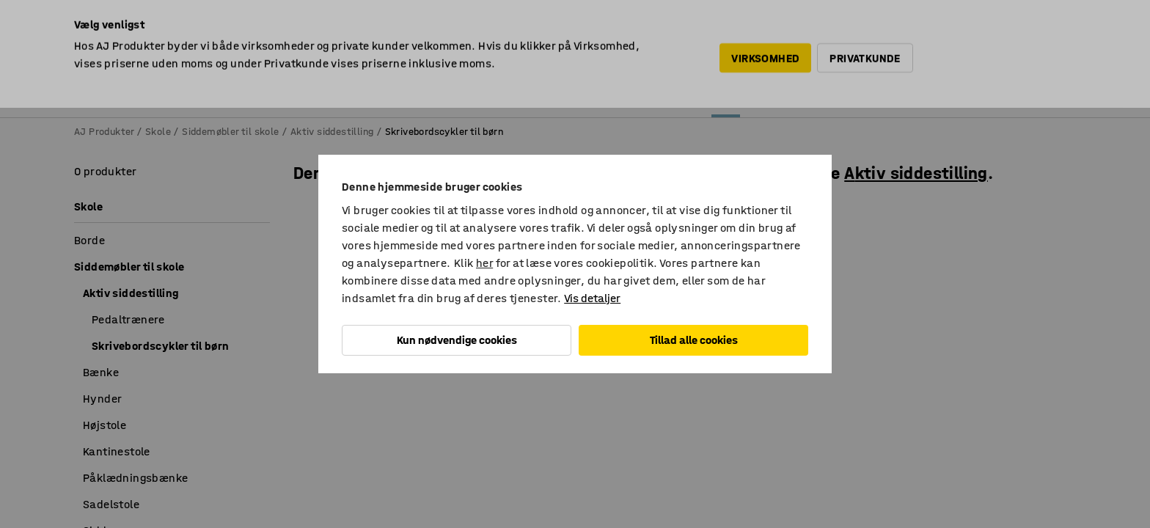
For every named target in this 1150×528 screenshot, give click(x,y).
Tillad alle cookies (694, 340)
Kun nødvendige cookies (457, 340)
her (484, 263)
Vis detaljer (592, 298)
